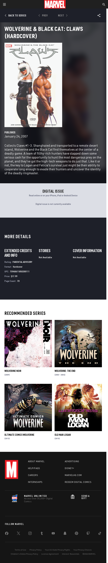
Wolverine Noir (12, 370)
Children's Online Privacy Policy (24, 554)
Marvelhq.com (73, 475)
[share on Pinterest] (76, 534)
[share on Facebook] (6, 534)
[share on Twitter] (18, 534)
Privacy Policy (36, 550)
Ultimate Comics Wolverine (19, 434)
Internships (35, 482)
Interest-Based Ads (70, 554)
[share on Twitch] (88, 534)
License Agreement (50, 554)
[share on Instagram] (30, 534)
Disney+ (69, 468)
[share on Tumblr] (41, 534)
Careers (33, 475)
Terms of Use (20, 550)
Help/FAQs (34, 468)
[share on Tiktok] (99, 534)
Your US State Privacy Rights (57, 550)
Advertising (72, 461)
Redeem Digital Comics (78, 482)
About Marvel (36, 461)
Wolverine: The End (65, 370)
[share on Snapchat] (65, 534)
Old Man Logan (63, 434)
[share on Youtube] (53, 534)
